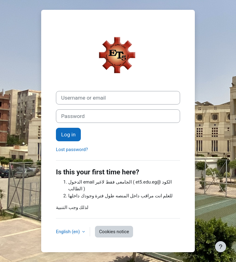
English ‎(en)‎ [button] (68, 231)
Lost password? (72, 149)
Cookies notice (114, 231)
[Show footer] (220, 246)
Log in (68, 134)
